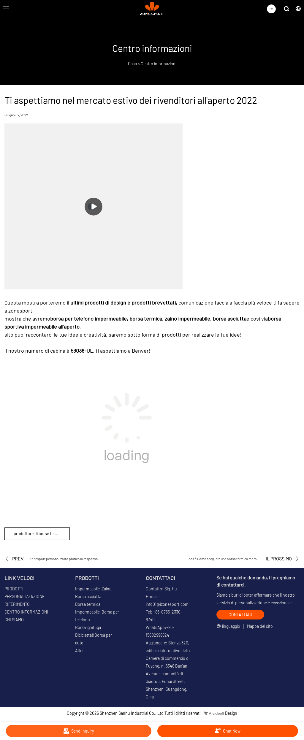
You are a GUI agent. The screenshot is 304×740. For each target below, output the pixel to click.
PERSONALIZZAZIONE (24, 596)
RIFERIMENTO (17, 604)
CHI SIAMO (14, 619)
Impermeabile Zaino (93, 588)
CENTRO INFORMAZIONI (26, 611)
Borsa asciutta (88, 596)
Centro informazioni (158, 63)
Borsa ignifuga (88, 627)
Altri (79, 650)
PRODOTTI (13, 588)
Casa (132, 63)
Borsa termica (87, 604)
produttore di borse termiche (40, 533)
